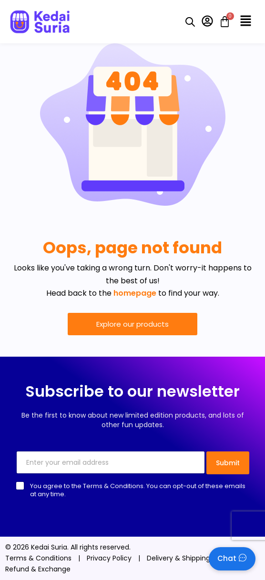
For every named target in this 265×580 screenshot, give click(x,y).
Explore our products (132, 324)
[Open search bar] (190, 22)
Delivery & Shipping (178, 558)
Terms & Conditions (38, 558)
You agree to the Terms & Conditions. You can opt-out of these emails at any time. (137, 490)
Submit (228, 463)
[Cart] (222, 21)
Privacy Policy (109, 558)
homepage (134, 293)
